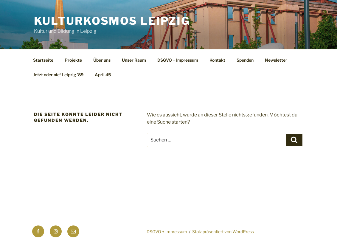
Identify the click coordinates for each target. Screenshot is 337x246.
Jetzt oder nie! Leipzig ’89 (58, 74)
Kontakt (217, 60)
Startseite (43, 60)
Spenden (245, 60)
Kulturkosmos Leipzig (112, 20)
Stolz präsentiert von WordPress (223, 231)
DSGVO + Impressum (177, 60)
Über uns (102, 60)
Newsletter (276, 60)
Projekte (73, 60)
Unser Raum (134, 60)
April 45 (103, 74)
